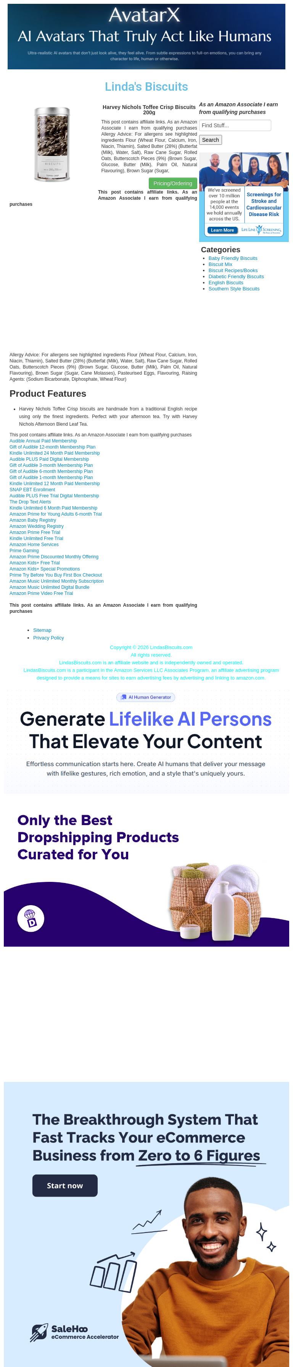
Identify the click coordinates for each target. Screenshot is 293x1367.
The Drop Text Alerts (30, 502)
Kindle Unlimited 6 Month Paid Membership (53, 508)
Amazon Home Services (34, 544)
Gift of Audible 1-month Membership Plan (51, 477)
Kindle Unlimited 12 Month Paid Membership (55, 483)
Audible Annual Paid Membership (43, 441)
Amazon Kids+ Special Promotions (45, 569)
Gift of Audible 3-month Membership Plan (51, 465)
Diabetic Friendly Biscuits (236, 276)
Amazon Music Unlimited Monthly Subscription (57, 581)
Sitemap (42, 630)
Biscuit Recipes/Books (233, 270)
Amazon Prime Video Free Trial (41, 593)
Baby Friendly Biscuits (233, 258)
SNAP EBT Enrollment (32, 489)
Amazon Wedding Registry (37, 526)
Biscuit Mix (220, 264)
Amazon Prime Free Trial (35, 532)
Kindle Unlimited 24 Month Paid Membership (55, 453)
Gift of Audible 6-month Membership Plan (51, 471)
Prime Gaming (24, 550)
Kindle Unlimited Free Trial (36, 538)
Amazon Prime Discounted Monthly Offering (54, 556)
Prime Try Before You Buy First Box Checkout (56, 575)
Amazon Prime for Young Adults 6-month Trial (56, 514)
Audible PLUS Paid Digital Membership (49, 459)
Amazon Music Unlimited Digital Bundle (49, 587)
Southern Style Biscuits (234, 289)
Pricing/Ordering (173, 183)
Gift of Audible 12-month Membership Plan (52, 447)
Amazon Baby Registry (33, 520)
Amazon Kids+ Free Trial (35, 563)
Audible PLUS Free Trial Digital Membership (54, 495)
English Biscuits (226, 282)
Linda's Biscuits (146, 87)
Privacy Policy (48, 638)
